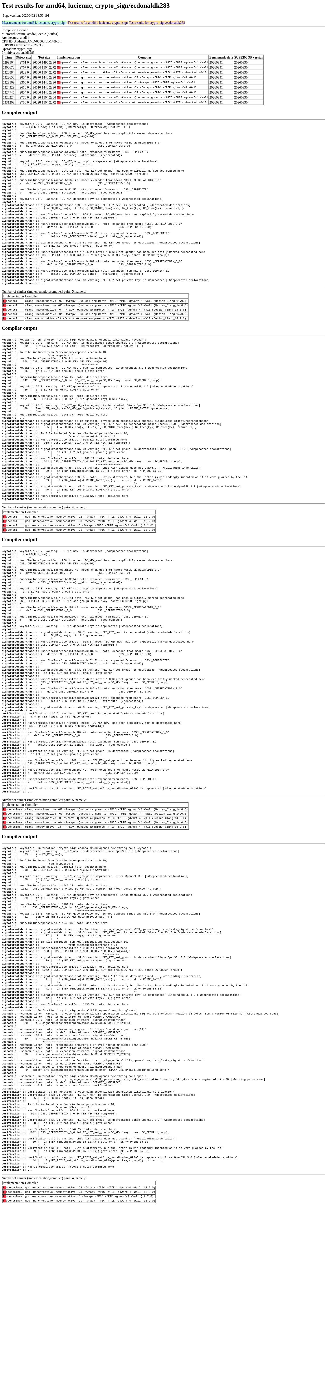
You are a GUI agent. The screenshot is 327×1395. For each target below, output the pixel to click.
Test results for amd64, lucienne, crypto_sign (98, 22)
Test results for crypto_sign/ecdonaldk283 (157, 22)
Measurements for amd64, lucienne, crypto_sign (34, 22)
